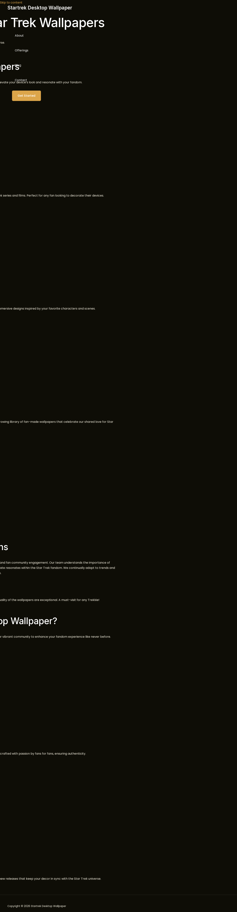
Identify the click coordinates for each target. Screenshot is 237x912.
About (19, 35)
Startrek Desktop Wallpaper (39, 8)
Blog (18, 65)
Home (19, 21)
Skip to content (11, 2)
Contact (21, 80)
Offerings (21, 50)
